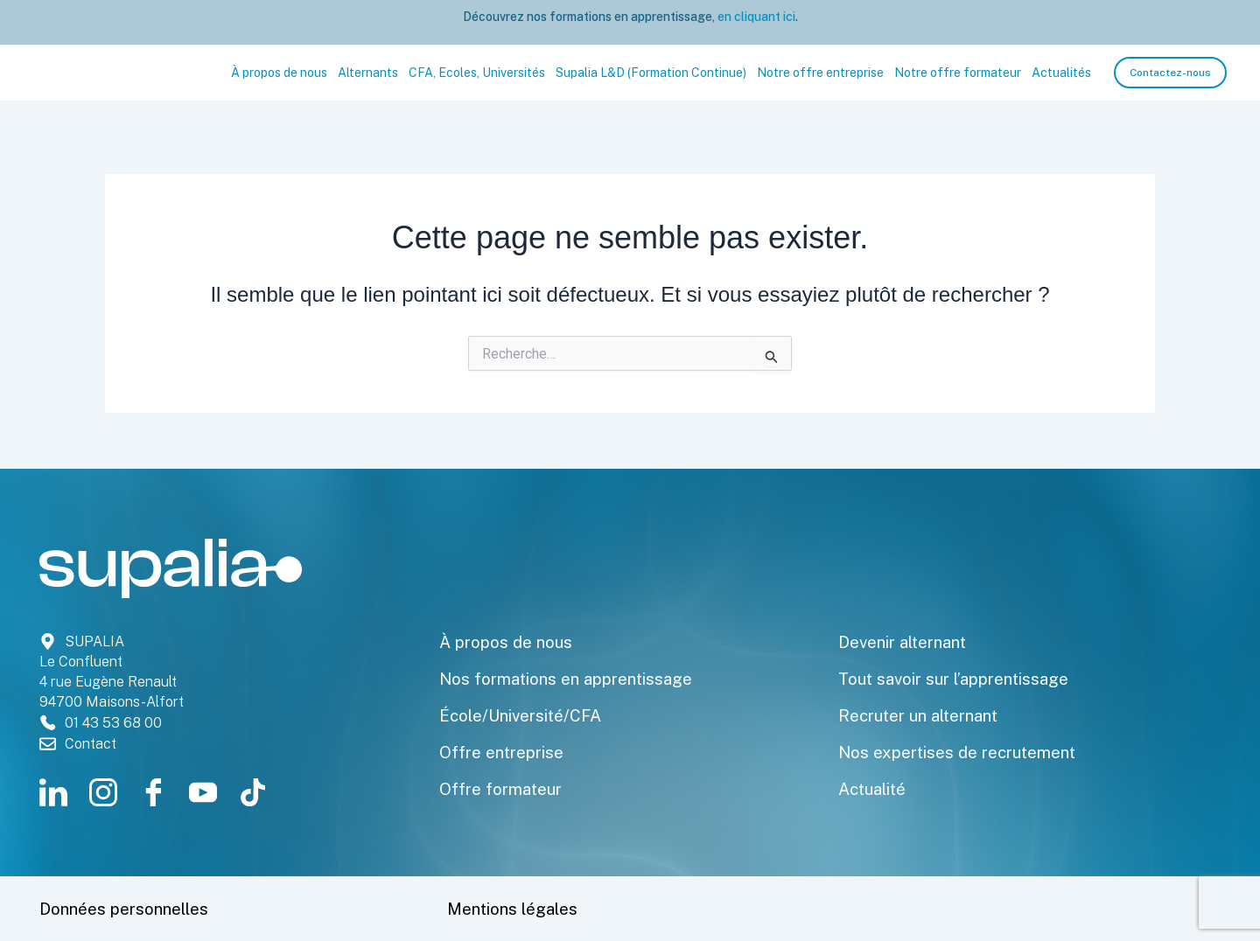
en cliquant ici (755, 17)
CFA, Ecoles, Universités (477, 73)
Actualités (1061, 73)
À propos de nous (279, 73)
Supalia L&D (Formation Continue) (651, 73)
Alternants (368, 73)
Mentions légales (517, 908)
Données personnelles (131, 908)
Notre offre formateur (957, 73)
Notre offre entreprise (820, 73)
